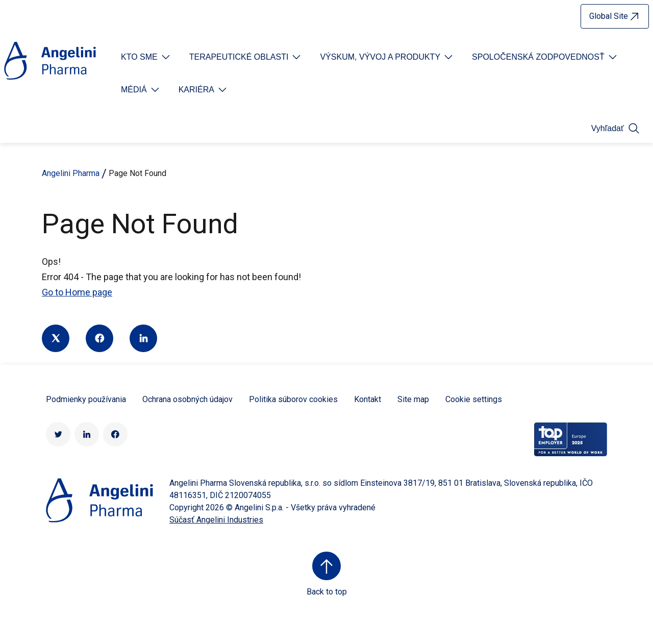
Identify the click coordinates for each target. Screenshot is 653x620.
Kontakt (367, 399)
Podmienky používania (86, 399)
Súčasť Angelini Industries (216, 520)
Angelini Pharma (70, 173)
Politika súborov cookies (293, 399)
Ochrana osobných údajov (187, 399)
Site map (413, 399)
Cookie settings (473, 399)
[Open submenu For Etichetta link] (146, 57)
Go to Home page (77, 292)
